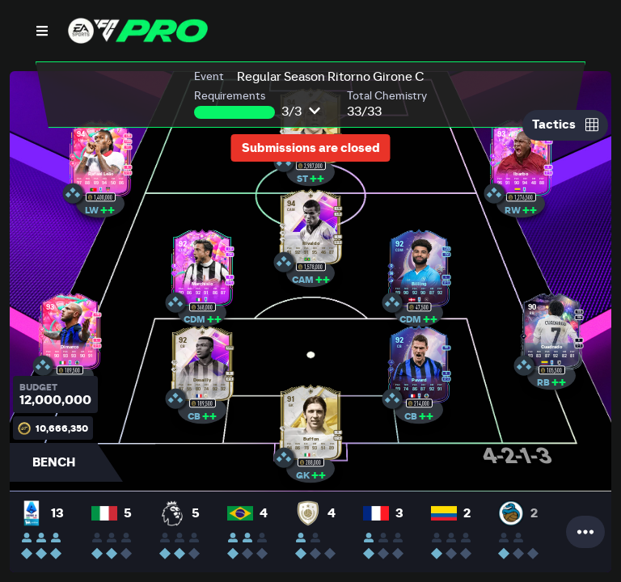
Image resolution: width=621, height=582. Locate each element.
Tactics (565, 124)
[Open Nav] (42, 30)
